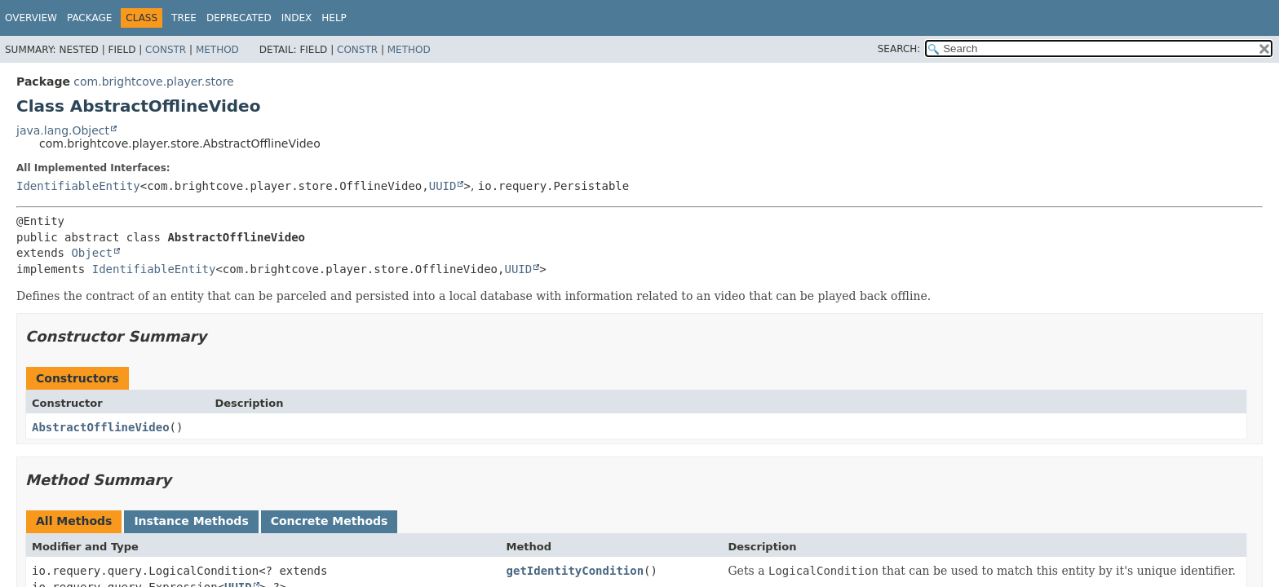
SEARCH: (899, 49)
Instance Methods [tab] (191, 520)
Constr (165, 49)
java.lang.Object (62, 130)
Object (92, 252)
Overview (31, 18)
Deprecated (239, 18)
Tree (184, 18)
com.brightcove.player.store (153, 81)
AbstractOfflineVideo (101, 427)
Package (89, 18)
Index (296, 18)
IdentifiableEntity (78, 185)
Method (217, 49)
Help (334, 18)
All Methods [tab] (74, 520)
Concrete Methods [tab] (329, 520)
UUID (443, 185)
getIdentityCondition (575, 570)
